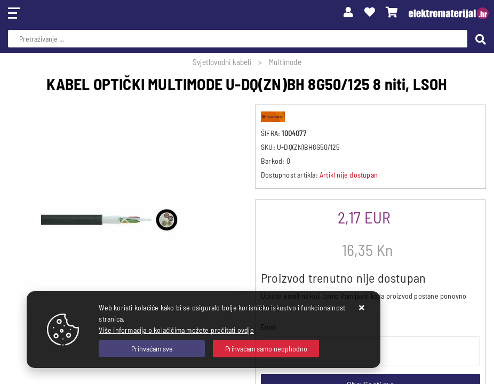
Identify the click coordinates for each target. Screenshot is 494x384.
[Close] (152, 348)
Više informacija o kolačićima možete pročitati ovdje (176, 329)
